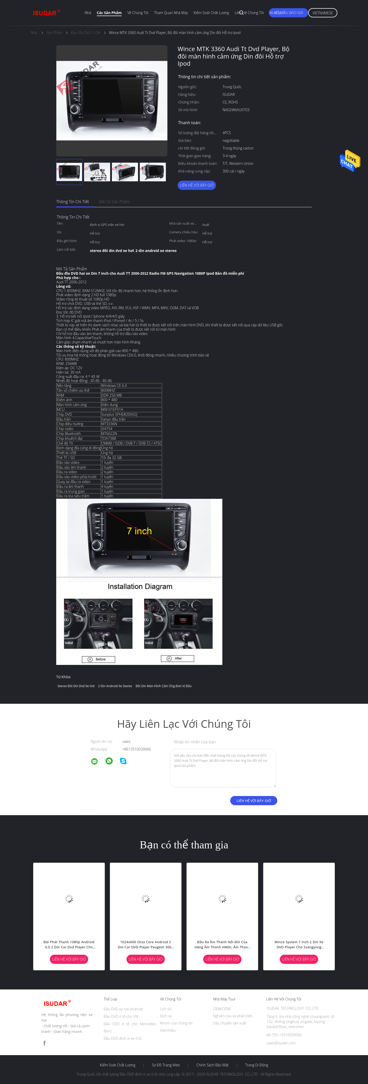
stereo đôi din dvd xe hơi (76, 686)
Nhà (88, 12)
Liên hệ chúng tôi (249, 12)
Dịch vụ (166, 1015)
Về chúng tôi (137, 12)
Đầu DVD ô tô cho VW (121, 1016)
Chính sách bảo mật (212, 1065)
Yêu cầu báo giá (288, 12)
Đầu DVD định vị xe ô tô (123, 1038)
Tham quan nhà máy (171, 12)
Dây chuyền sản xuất (229, 1023)
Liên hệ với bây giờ (197, 185)
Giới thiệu (167, 1030)
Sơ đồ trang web (166, 1065)
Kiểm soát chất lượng (211, 12)
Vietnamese (323, 12)
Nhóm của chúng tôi (176, 1023)
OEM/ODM (222, 1008)
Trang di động (256, 1065)
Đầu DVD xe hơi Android (123, 1009)
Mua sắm (277, 12)
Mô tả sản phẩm (114, 201)
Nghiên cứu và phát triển (233, 1015)
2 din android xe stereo (115, 686)
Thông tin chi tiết (72, 201)
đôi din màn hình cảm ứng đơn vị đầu (164, 686)
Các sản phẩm (109, 12)
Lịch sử (165, 1008)
